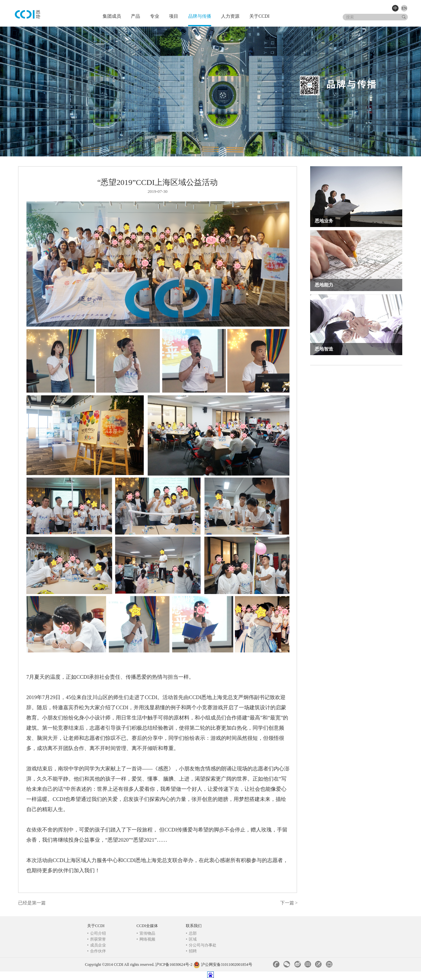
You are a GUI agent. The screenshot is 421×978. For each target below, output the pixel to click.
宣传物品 (145, 933)
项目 (173, 16)
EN (404, 8)
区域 (191, 939)
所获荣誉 (96, 939)
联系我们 (194, 925)
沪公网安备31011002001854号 (226, 964)
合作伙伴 (96, 951)
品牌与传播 (199, 16)
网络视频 (145, 939)
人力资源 (230, 16)
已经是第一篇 (32, 902)
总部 (191, 933)
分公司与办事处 (201, 945)
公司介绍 (96, 933)
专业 (154, 16)
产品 (135, 16)
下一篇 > (289, 902)
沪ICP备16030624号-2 (173, 964)
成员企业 (96, 945)
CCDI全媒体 (147, 925)
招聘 (191, 951)
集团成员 (112, 16)
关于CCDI (259, 16)
